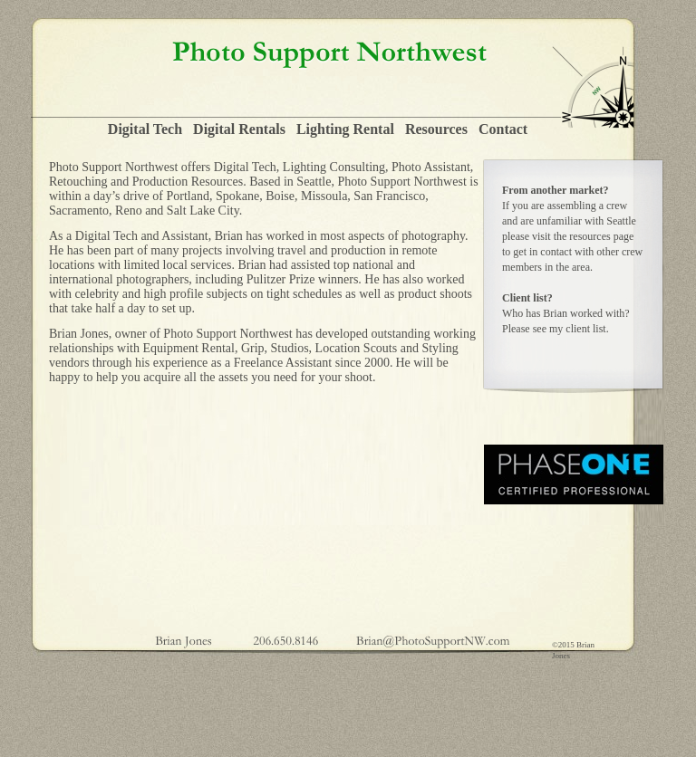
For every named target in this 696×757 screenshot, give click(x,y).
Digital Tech (145, 129)
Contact (502, 129)
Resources (436, 129)
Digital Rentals (239, 129)
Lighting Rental (345, 129)
